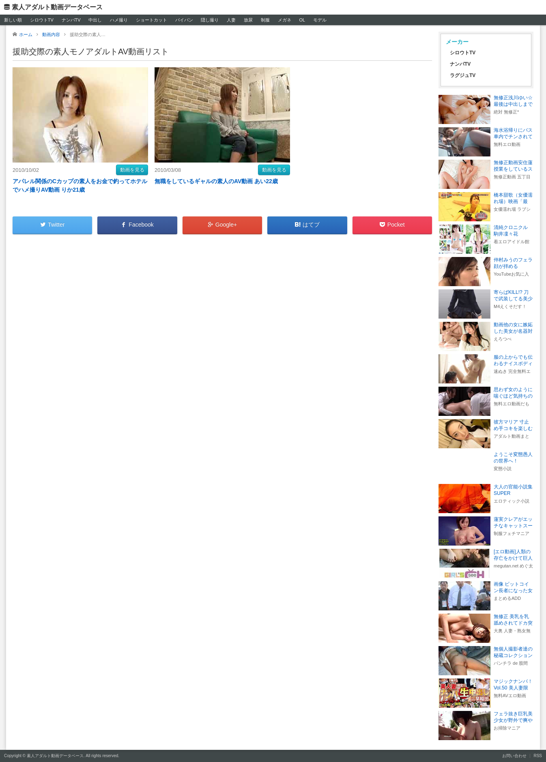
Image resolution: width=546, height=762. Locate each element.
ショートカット (151, 19)
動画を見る (132, 170)
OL (302, 19)
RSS (537, 755)
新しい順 (13, 19)
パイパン (184, 19)
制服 (265, 19)
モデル (320, 19)
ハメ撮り (119, 19)
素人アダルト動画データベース (57, 7)
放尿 (248, 19)
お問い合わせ (514, 755)
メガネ (284, 19)
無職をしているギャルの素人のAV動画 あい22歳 (216, 181)
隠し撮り (210, 19)
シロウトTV (42, 19)
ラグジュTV (462, 75)
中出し (95, 19)
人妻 (231, 19)
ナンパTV (71, 19)
